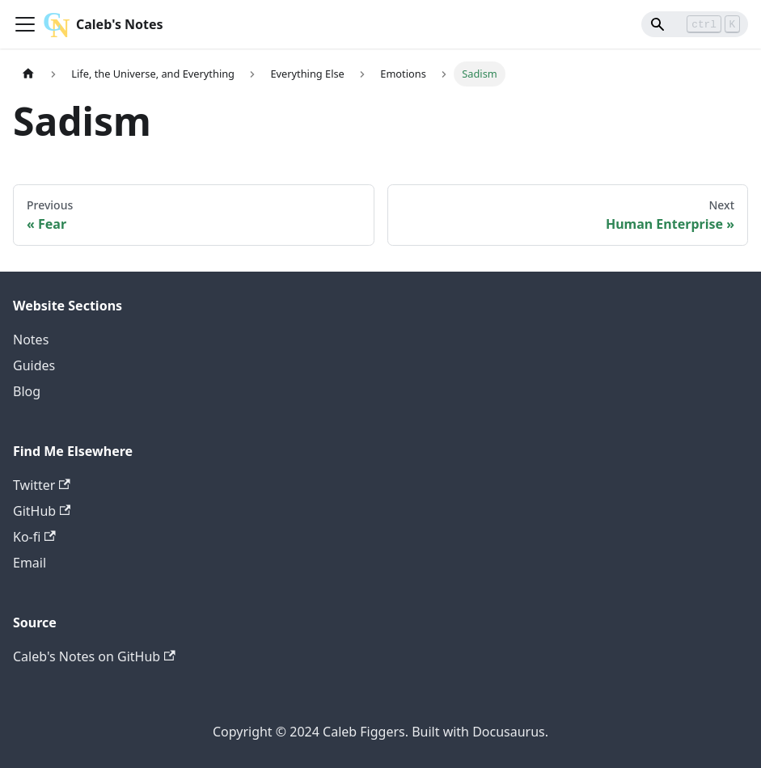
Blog (26, 391)
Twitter (41, 485)
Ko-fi (34, 537)
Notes (31, 339)
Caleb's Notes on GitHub (94, 656)
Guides (34, 365)
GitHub (41, 511)
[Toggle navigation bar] (25, 24)
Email (29, 563)
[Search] (690, 24)
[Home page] (28, 74)
